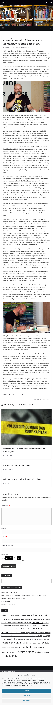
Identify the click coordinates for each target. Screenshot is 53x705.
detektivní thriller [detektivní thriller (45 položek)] (10, 625)
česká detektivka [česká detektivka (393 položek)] (28, 652)
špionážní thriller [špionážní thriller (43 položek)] (44, 652)
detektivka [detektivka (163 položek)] (37, 622)
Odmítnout (26, 696)
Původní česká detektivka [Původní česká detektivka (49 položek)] (28, 639)
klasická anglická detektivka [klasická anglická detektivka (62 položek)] (30, 633)
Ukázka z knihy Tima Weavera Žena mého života (17, 395)
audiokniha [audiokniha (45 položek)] (8, 622)
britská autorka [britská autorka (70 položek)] (17, 623)
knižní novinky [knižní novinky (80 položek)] (45, 633)
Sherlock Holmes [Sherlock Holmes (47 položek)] (27, 643)
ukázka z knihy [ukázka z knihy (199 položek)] (9, 652)
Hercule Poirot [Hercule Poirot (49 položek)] (27, 629)
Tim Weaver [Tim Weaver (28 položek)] (37, 647)
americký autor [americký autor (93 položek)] (7, 619)
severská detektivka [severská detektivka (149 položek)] (11, 642)
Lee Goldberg (5, 601)
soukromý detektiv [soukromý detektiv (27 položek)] (37, 643)
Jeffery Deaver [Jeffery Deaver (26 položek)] (16, 633)
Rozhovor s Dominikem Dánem (17, 465)
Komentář (5, 506)
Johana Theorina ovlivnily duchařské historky (24, 479)
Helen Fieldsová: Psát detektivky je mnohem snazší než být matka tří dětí (23, 595)
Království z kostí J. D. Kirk (9, 604)
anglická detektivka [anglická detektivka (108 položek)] (33, 619)
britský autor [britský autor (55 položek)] (27, 623)
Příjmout (26, 690)
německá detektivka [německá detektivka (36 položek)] (29, 636)
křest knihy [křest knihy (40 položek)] (11, 636)
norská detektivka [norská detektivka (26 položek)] (19, 636)
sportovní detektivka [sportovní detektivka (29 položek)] (6, 647)
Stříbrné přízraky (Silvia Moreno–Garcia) (13, 598)
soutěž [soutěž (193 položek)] (45, 642)
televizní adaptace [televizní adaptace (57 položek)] (18, 647)
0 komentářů (25, 47)
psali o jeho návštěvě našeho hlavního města (29, 115)
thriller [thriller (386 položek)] (29, 647)
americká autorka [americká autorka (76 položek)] (21, 615)
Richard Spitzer (16, 47)
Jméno (4, 528)
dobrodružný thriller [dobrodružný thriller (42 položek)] (22, 625)
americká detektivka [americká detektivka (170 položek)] (38, 615)
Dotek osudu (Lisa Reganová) (10, 592)
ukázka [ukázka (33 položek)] (42, 647)
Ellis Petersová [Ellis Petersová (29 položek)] (39, 625)
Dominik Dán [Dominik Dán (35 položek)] (31, 625)
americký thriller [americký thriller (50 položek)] (19, 619)
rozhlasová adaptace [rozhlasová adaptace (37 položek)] (43, 639)
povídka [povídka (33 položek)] (37, 636)
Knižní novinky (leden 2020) (42, 399)
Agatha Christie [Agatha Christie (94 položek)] (7, 615)
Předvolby (26, 701)
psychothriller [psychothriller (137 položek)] (13, 639)
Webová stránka (7, 546)
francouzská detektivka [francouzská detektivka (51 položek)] (15, 629)
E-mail (4, 537)
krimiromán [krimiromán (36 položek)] (4, 636)
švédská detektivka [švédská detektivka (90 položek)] (9, 656)
